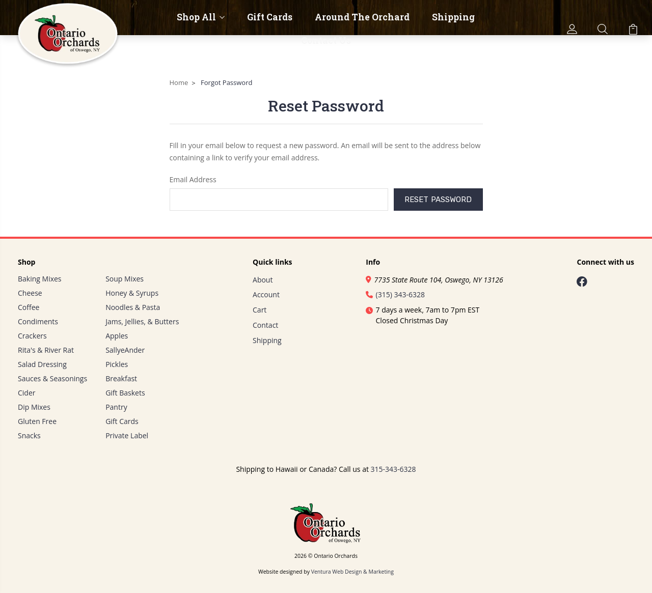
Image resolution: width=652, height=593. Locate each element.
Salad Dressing (42, 364)
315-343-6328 (393, 469)
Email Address (193, 179)
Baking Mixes (40, 279)
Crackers (32, 336)
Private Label (126, 435)
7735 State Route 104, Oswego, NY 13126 (434, 280)
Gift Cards (269, 17)
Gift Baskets (125, 393)
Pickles (116, 364)
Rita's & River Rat (46, 350)
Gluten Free (37, 421)
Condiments (38, 321)
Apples (116, 336)
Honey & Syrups (131, 293)
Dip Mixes (34, 407)
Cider (27, 393)
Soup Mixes (124, 279)
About (263, 280)
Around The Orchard (362, 17)
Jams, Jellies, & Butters (142, 321)
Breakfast (121, 378)
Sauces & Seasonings (52, 378)
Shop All (201, 17)
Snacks (29, 435)
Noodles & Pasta (132, 307)
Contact (265, 325)
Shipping (453, 17)
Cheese (30, 293)
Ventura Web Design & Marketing (352, 571)
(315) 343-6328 (395, 294)
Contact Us (326, 40)
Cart (259, 310)
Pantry (116, 407)
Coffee (28, 307)
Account (266, 294)
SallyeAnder (125, 350)
